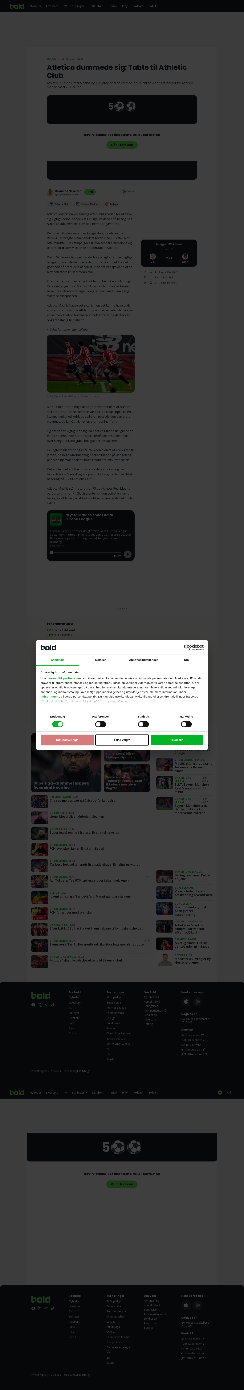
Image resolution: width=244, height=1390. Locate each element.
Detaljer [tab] (100, 659)
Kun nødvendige (67, 740)
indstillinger (49, 696)
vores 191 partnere (61, 678)
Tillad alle (176, 740)
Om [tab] (186, 659)
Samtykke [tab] (57, 659)
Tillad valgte (122, 740)
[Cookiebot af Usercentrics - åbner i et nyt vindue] (187, 647)
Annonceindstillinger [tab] (143, 659)
